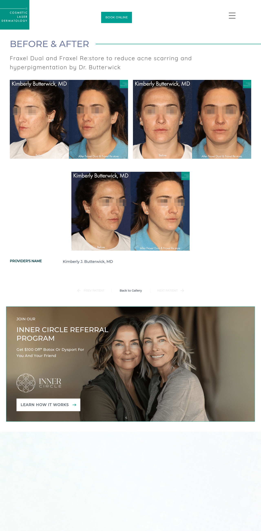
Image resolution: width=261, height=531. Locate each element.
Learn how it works (45, 405)
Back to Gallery (131, 290)
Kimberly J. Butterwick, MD (88, 261)
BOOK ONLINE (116, 17)
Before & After (49, 43)
